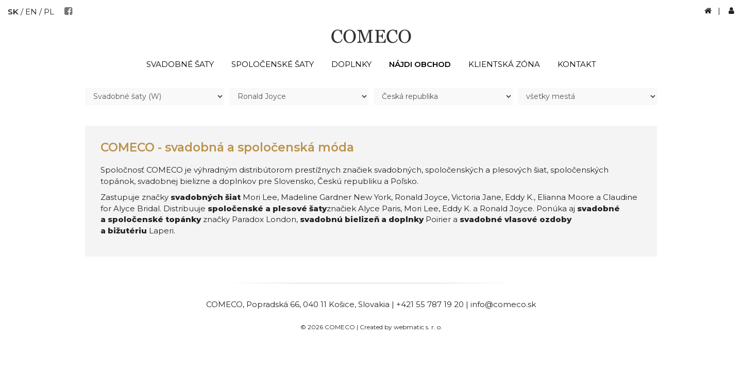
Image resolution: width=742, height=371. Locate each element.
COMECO (224, 304)
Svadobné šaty (180, 64)
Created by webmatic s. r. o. (401, 327)
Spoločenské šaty (272, 64)
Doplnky (351, 64)
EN (31, 11)
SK (13, 11)
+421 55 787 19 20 (430, 304)
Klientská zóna (504, 64)
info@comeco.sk (503, 304)
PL (49, 11)
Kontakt (577, 64)
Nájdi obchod (420, 64)
